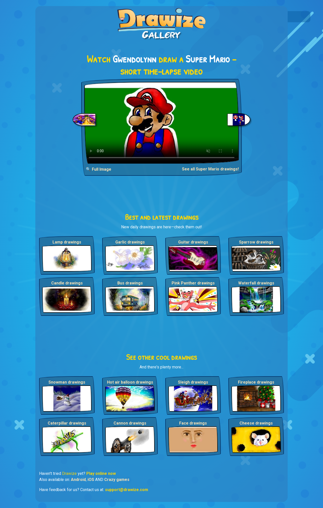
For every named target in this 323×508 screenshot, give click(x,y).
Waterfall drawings (256, 283)
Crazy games (116, 479)
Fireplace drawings (256, 382)
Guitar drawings (193, 242)
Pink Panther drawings (193, 283)
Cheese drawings (256, 423)
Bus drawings (130, 283)
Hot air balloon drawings (130, 382)
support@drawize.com (126, 489)
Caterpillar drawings (67, 423)
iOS (91, 479)
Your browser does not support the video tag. (161, 123)
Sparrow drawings (256, 242)
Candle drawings (67, 283)
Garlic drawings (130, 242)
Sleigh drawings (193, 382)
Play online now (101, 473)
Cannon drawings (130, 423)
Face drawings (193, 423)
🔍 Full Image (98, 169)
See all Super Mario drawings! (210, 169)
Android (78, 479)
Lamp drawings (66, 242)
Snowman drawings (66, 382)
